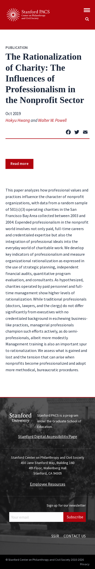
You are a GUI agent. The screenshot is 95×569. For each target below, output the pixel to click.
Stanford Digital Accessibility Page (47, 436)
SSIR (55, 535)
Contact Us (75, 535)
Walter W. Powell (52, 120)
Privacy (85, 564)
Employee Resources (47, 484)
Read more (19, 163)
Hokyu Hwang (17, 120)
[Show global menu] (87, 9)
